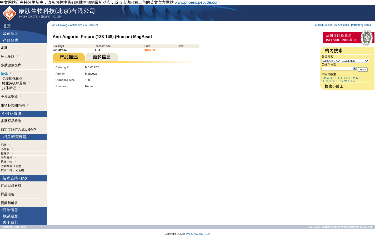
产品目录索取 (11, 185)
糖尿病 (5, 153)
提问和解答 (9, 203)
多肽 (4, 48)
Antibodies (76, 25)
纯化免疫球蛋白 (16, 83)
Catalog (62, 25)
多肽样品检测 (11, 121)
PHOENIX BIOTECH (198, 233)
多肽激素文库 (11, 65)
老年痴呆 (6, 157)
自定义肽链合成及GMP (18, 129)
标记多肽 (10, 56)
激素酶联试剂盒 (11, 165)
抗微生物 (6, 161)
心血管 (5, 149)
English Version (324, 24)
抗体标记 (11, 88)
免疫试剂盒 (11, 97)
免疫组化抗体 (12, 78)
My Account (342, 24)
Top (53, 25)
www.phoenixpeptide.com (197, 2)
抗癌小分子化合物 (12, 170)
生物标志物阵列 (15, 105)
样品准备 (7, 194)
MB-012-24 (91, 25)
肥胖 (4, 144)
